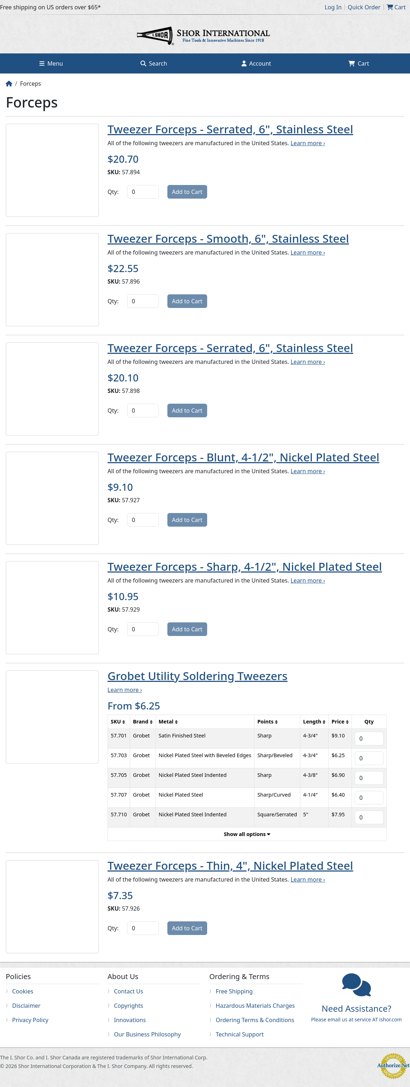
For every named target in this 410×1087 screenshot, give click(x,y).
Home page (205, 37)
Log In (333, 7)
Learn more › (308, 143)
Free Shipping (234, 991)
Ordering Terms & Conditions (255, 1020)
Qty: (113, 192)
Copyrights (128, 1006)
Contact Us (128, 991)
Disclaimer (26, 1006)
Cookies (22, 991)
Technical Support (240, 1034)
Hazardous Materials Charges (255, 1006)
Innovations (130, 1020)
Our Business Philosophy (147, 1034)
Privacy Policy (30, 1020)
